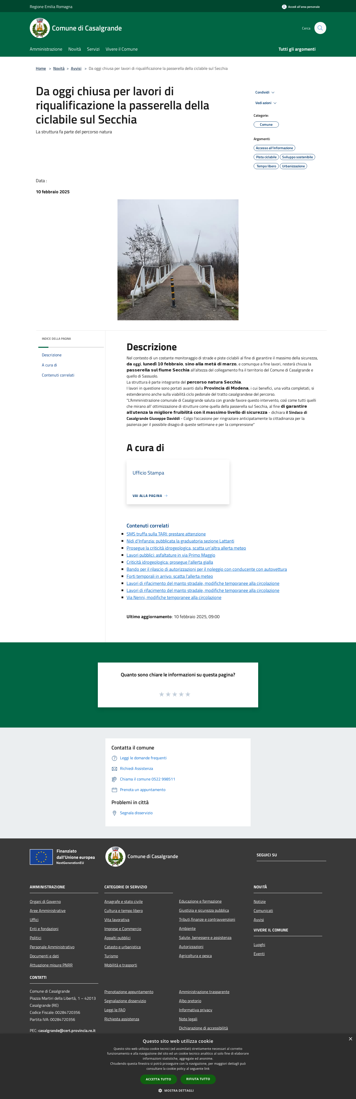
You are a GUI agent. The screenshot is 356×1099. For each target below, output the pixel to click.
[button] (178, 1090)
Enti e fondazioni (44, 929)
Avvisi (76, 68)
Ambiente (187, 928)
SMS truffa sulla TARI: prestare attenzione (166, 533)
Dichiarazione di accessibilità (203, 1028)
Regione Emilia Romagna (51, 7)
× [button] (350, 1039)
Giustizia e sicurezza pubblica (204, 910)
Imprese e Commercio (122, 929)
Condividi (265, 92)
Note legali (188, 1019)
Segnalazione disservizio (125, 1001)
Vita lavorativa (116, 920)
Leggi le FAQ (115, 1010)
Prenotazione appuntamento (128, 992)
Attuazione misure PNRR (51, 965)
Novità (59, 68)
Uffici (34, 920)
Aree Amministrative (48, 910)
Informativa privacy (195, 1010)
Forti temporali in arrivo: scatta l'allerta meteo (170, 576)
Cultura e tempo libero (123, 910)
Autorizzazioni (191, 947)
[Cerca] (320, 28)
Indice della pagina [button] (56, 338)
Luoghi (259, 944)
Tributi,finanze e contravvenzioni (207, 919)
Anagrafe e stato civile (123, 901)
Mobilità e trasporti (120, 965)
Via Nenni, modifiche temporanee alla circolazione (174, 597)
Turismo (111, 956)
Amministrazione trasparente (204, 992)
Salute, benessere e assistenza (205, 937)
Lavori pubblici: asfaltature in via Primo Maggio (171, 555)
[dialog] (178, 1066)
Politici (35, 938)
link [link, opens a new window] (207, 1068)
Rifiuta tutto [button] (198, 1079)
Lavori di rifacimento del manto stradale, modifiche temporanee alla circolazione (203, 583)
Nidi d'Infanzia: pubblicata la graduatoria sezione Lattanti (180, 541)
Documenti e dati (44, 956)
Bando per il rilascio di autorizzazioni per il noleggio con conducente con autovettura (207, 569)
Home (41, 68)
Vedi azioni (266, 103)
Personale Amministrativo (52, 947)
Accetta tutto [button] (158, 1079)
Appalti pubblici (117, 938)
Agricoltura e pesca (195, 956)
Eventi (259, 954)
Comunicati (263, 910)
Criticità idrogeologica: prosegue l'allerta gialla (170, 562)
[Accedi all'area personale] (300, 7)
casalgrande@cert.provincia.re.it (67, 1030)
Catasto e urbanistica (122, 947)
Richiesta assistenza (121, 1019)
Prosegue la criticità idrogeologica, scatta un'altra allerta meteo (186, 548)
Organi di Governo (45, 901)
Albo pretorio (190, 1001)
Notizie (260, 901)
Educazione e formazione (200, 901)
